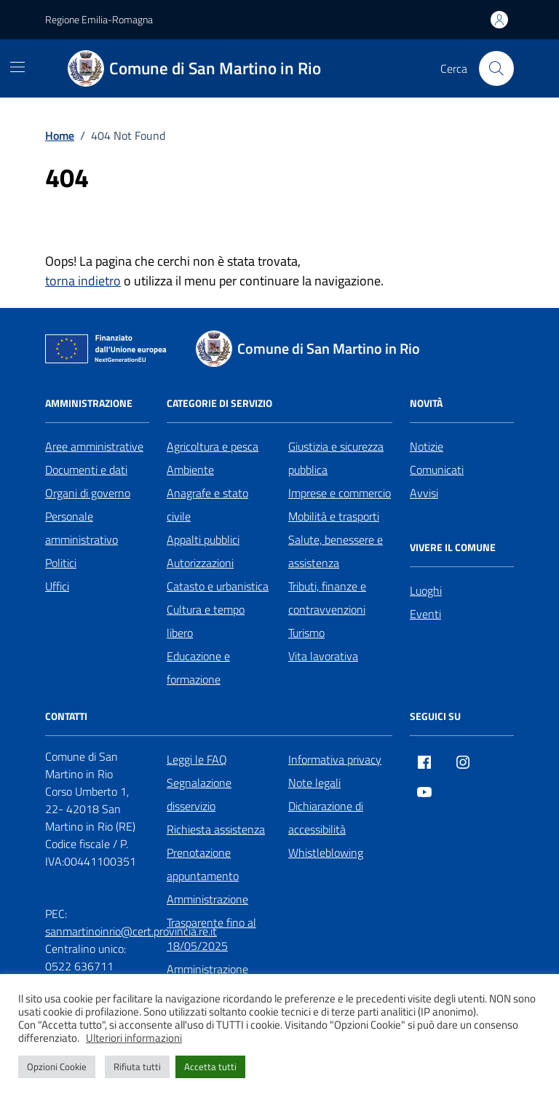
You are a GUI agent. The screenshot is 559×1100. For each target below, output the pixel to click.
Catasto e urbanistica (218, 586)
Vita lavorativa (323, 656)
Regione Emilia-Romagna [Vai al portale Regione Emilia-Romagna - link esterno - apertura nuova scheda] (99, 19)
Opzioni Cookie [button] (57, 1066)
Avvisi (424, 493)
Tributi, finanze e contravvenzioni (327, 597)
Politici (60, 562)
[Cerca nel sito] (496, 68)
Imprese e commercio (339, 493)
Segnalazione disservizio (199, 794)
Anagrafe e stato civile (207, 504)
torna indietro (83, 280)
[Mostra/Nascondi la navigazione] (17, 67)
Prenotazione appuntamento (203, 864)
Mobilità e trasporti (333, 516)
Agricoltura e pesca (212, 446)
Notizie (426, 446)
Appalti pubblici (203, 539)
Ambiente (190, 469)
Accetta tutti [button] (210, 1066)
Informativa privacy (334, 759)
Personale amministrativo (81, 527)
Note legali (314, 782)
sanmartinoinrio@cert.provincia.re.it (131, 931)
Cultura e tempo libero (206, 621)
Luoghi (426, 590)
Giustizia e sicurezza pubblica (336, 458)
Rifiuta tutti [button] (137, 1066)
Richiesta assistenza (216, 829)
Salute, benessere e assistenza (335, 551)
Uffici (57, 586)
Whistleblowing (325, 852)
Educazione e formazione (198, 667)
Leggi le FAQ (197, 759)
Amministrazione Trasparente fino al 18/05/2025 (211, 922)
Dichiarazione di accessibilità (325, 817)
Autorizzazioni (200, 562)
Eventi (425, 613)
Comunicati (437, 469)
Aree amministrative (94, 446)
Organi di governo (87, 493)
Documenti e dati (86, 469)
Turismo (306, 632)
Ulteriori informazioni (134, 1038)
